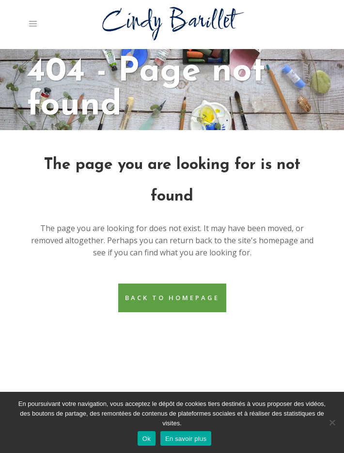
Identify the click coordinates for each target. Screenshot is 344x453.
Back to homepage (172, 297)
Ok (146, 438)
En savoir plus (185, 438)
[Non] (332, 422)
